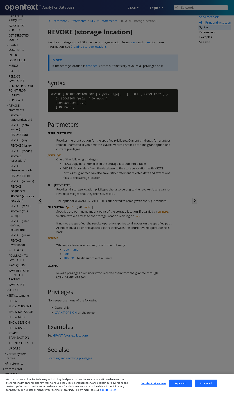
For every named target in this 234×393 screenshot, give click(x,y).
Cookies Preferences (153, 387)
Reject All (180, 387)
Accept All (206, 387)
